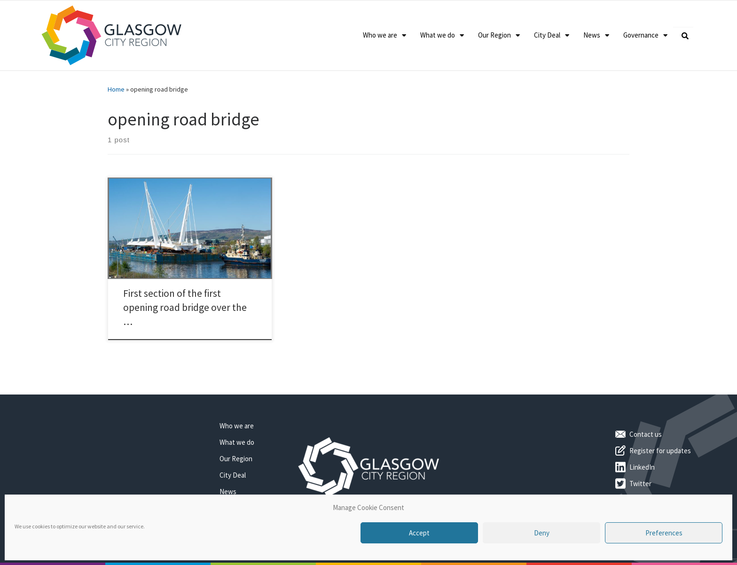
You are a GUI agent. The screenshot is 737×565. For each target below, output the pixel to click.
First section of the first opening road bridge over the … (185, 307)
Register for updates (660, 450)
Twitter (640, 483)
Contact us (645, 434)
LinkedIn (642, 467)
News (596, 35)
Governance (645, 35)
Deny (541, 532)
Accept (419, 532)
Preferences (663, 532)
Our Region (499, 35)
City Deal (551, 35)
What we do (442, 35)
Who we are (384, 35)
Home (116, 89)
